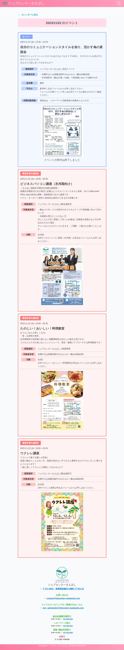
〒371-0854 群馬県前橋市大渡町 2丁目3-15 (62, 589)
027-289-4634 (67, 619)
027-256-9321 (67, 626)
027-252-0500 (67, 633)
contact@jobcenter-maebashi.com (62, 598)
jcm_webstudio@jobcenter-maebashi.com (62, 608)
